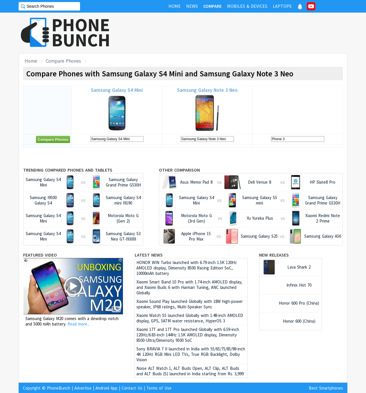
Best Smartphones (326, 388)
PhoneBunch (58, 388)
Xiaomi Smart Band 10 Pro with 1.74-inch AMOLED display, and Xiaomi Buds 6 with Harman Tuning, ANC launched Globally (189, 287)
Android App (107, 388)
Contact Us (132, 388)
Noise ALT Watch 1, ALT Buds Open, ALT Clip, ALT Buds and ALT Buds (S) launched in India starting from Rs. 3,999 (190, 371)
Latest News (149, 255)
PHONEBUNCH (80, 32)
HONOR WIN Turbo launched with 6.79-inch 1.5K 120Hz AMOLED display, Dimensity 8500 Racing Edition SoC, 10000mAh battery (186, 268)
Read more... (78, 324)
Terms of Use (159, 388)
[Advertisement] (243, 33)
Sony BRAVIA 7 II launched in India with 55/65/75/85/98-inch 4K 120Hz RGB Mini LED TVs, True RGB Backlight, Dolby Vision (190, 354)
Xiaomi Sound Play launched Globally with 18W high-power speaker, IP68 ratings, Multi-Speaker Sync (189, 304)
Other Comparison (179, 170)
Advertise (83, 388)
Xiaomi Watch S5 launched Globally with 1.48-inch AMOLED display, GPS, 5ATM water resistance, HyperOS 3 (189, 318)
